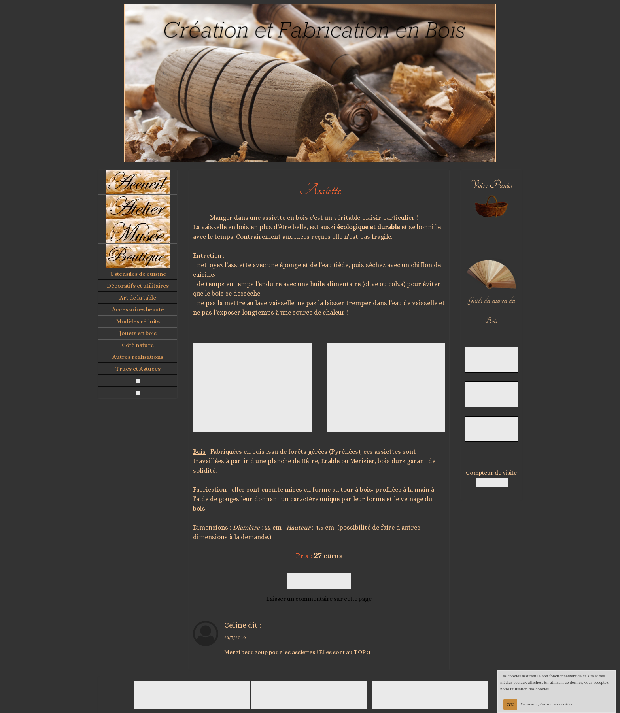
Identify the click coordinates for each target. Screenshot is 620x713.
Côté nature (138, 345)
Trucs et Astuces (138, 368)
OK (510, 704)
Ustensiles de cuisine (138, 273)
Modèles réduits (138, 321)
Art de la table (137, 297)
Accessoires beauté (138, 309)
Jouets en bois (138, 333)
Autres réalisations (137, 356)
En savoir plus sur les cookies (546, 704)
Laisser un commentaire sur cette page (319, 598)
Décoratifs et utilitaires (138, 285)
